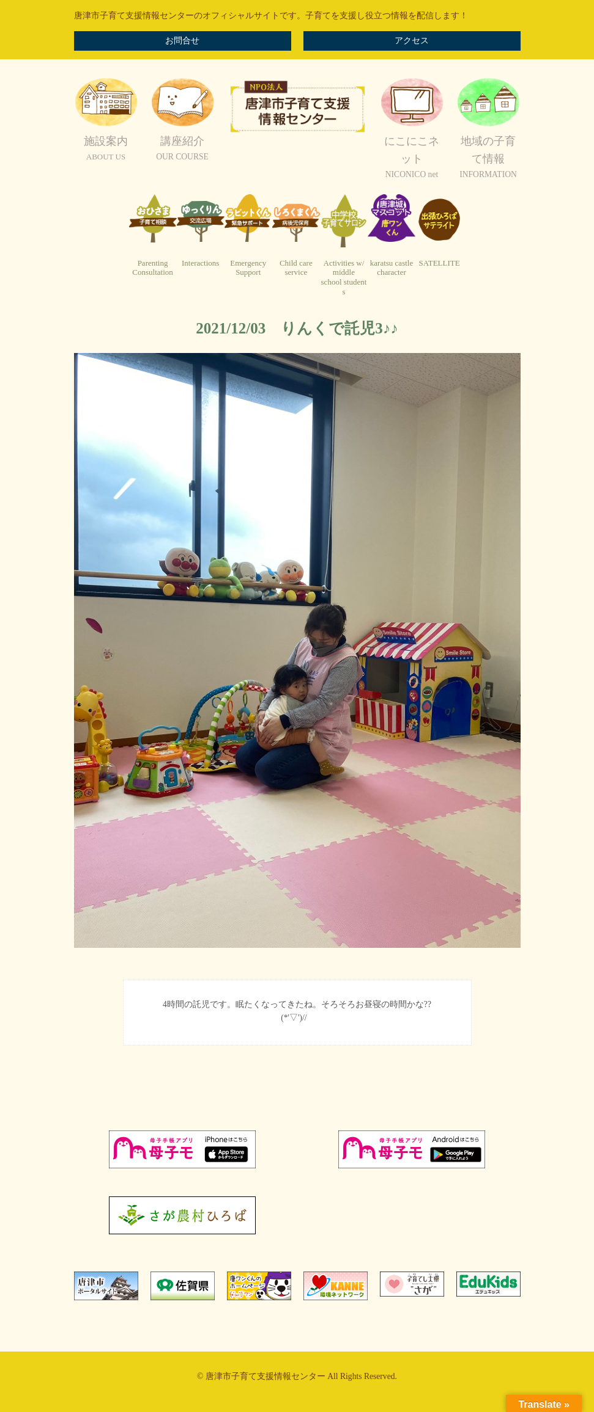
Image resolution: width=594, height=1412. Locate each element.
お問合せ (182, 40)
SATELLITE (439, 262)
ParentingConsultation (152, 267)
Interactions (200, 262)
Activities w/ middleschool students (344, 277)
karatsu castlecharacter (391, 267)
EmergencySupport (248, 267)
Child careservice (296, 267)
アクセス (412, 40)
